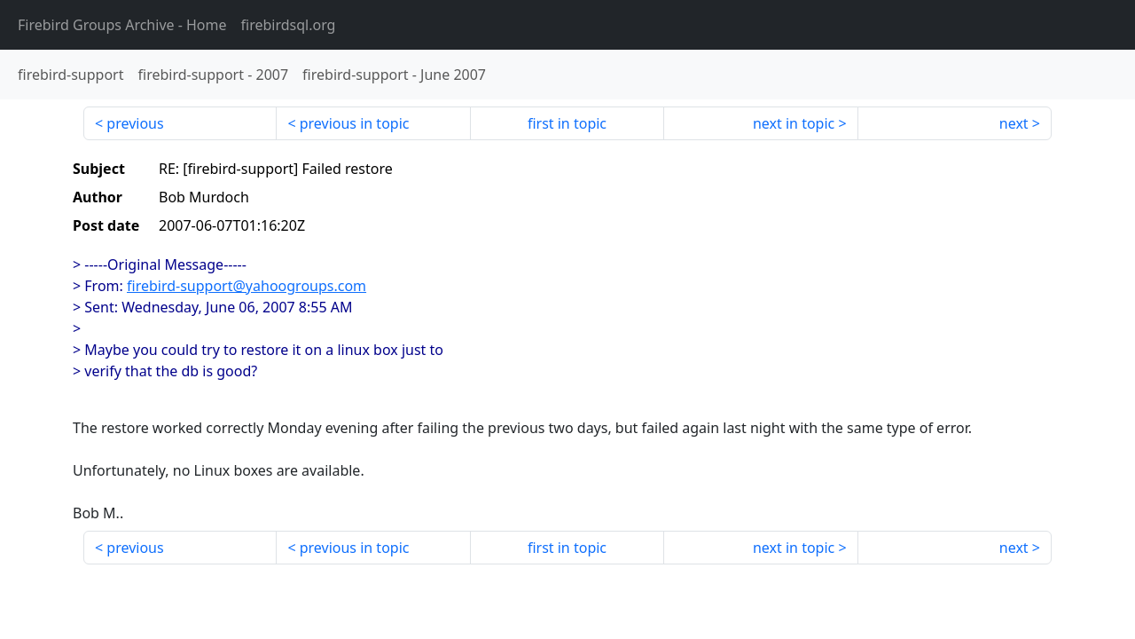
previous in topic (355, 123)
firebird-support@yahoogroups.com (246, 286)
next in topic (793, 123)
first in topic (567, 123)
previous (134, 123)
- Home (122, 25)
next (1014, 123)
